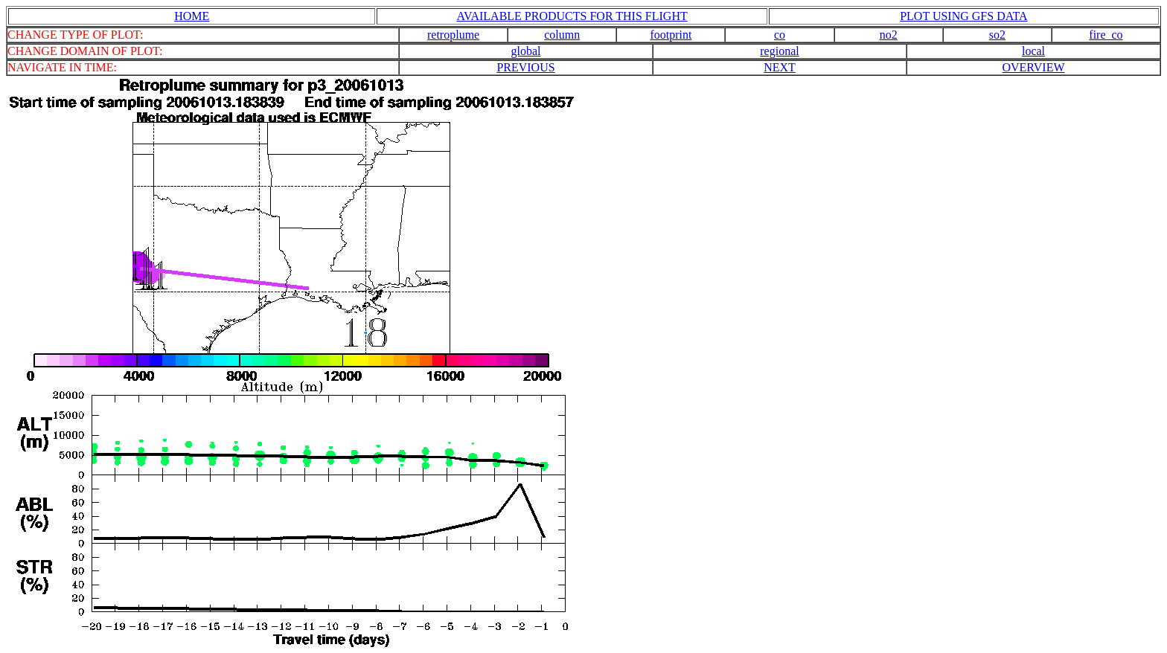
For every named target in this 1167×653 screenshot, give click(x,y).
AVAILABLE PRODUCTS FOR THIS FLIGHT (571, 16)
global (526, 51)
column (562, 34)
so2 (997, 34)
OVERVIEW (1033, 67)
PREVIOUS (525, 67)
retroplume (453, 34)
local (1033, 51)
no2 (889, 34)
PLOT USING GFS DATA (963, 16)
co (779, 34)
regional (779, 51)
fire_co (1105, 34)
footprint (670, 34)
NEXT (780, 67)
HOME (191, 16)
